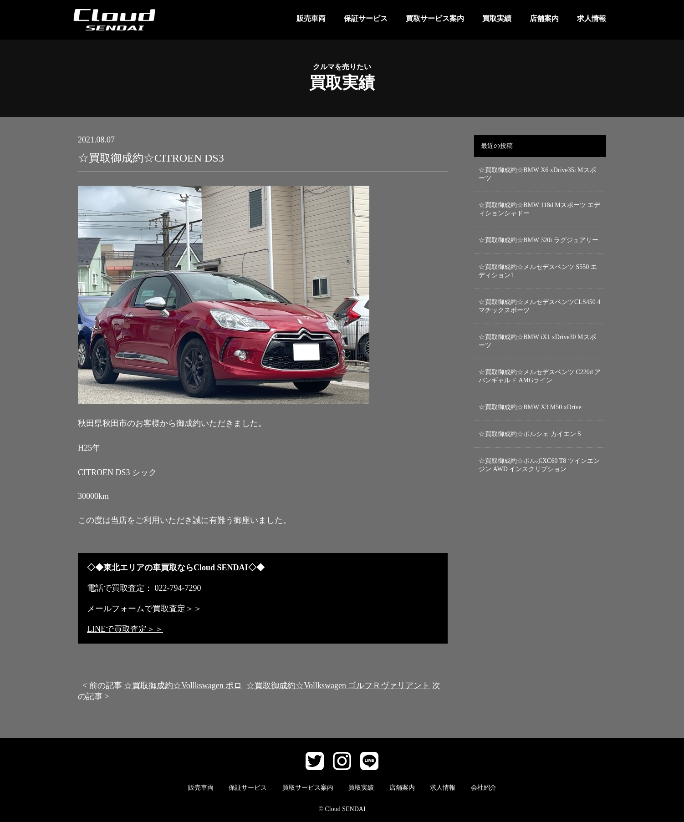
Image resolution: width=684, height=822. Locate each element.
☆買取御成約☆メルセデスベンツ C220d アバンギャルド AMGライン (540, 376)
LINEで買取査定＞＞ (125, 629)
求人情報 (591, 18)
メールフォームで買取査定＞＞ (144, 608)
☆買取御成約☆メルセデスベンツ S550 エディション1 (538, 271)
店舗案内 (544, 18)
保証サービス (366, 18)
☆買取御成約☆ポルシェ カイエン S (530, 434)
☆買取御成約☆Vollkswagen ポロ (183, 685)
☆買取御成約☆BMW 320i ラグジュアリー (538, 240)
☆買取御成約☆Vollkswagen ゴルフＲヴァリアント (338, 685)
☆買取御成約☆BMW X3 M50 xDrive (530, 407)
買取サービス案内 (435, 18)
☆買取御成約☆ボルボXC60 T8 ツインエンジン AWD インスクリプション (539, 464)
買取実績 (496, 18)
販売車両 (311, 18)
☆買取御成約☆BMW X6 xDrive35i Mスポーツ (537, 174)
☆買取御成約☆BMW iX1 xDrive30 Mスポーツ (537, 341)
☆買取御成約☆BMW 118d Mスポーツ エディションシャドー (539, 209)
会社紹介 (483, 787)
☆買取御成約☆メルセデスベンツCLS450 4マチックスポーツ (539, 306)
